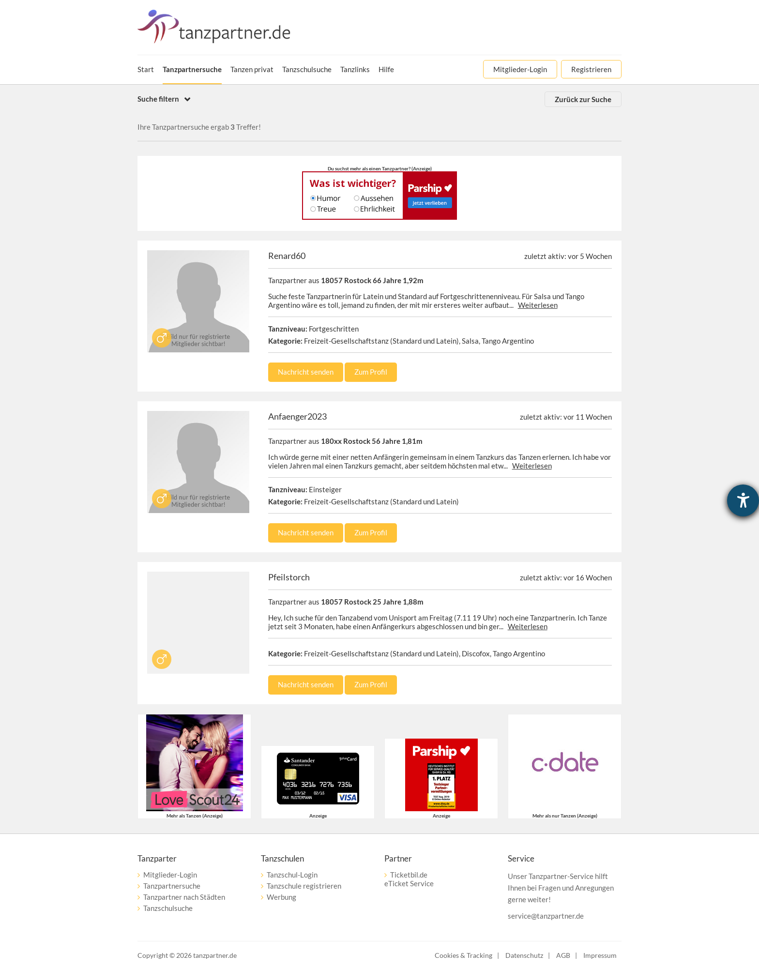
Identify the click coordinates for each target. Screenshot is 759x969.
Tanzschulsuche (168, 908)
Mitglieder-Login (170, 874)
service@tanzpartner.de (546, 915)
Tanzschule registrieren (304, 885)
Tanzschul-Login (292, 874)
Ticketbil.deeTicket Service (409, 879)
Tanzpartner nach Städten (184, 897)
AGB (563, 955)
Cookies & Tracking (463, 955)
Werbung (281, 897)
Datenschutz (524, 955)
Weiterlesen (538, 305)
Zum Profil (370, 371)
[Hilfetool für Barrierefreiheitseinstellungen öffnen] (743, 500)
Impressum (600, 955)
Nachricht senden (306, 371)
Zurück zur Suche (583, 99)
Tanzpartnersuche (171, 885)
